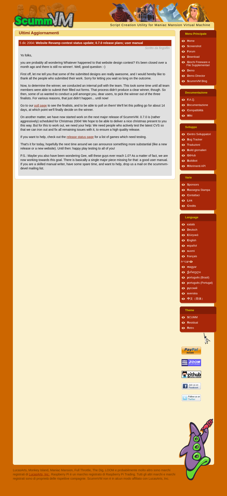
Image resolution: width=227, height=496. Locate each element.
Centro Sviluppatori (199, 134)
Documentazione (196, 92)
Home (191, 40)
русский (192, 288)
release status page (80, 137)
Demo (191, 70)
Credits (191, 205)
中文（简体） (195, 298)
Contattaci (193, 195)
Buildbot (192, 160)
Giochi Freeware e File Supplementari (198, 64)
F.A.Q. (191, 99)
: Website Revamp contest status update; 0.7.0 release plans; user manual (81, 43)
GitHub (191, 155)
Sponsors (193, 184)
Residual (192, 322)
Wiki (189, 115)
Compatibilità (195, 110)
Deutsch (192, 229)
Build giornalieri (196, 150)
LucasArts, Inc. (39, 474)
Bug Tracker (194, 139)
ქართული (194, 272)
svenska (192, 293)
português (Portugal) (200, 282)
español (192, 245)
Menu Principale (196, 33)
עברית (185, 261)
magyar (192, 266)
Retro (190, 327)
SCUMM (192, 317)
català (191, 224)
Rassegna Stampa (198, 190)
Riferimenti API (196, 166)
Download (193, 56)
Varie (188, 177)
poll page (40, 105)
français (192, 256)
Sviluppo (191, 127)
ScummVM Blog (197, 81)
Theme (189, 310)
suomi (191, 251)
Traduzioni (193, 144)
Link (189, 200)
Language (191, 217)
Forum (191, 51)
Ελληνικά (192, 235)
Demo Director (196, 75)
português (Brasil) (198, 277)
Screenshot (194, 46)
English (191, 240)
